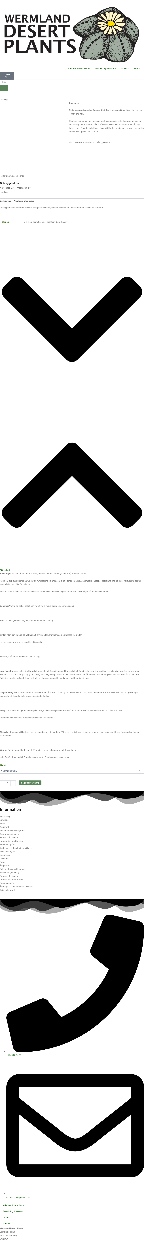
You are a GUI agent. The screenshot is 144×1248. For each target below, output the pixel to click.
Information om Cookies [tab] (11, 841)
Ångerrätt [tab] (4, 827)
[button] (72, 404)
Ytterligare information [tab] (25, 201)
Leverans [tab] (4, 820)
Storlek (3, 765)
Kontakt (137, 68)
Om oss (125, 68)
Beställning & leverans (105, 68)
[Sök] (4, 88)
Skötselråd (5, 570)
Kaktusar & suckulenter (79, 68)
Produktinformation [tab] (9, 838)
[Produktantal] (8, 783)
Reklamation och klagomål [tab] (12, 830)
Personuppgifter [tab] (7, 845)
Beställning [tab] (5, 817)
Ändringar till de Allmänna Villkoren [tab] (16, 848)
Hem (71, 142)
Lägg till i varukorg (30, 783)
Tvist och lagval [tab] (7, 851)
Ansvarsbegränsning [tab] (9, 834)
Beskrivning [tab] (5, 201)
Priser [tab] (3, 823)
